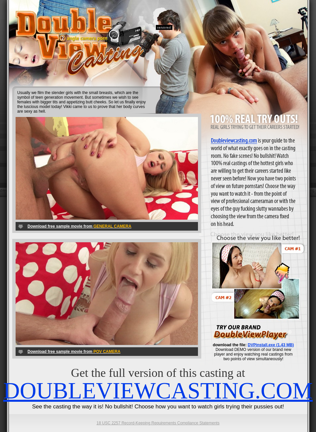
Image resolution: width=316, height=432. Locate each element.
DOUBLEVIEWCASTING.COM (158, 390)
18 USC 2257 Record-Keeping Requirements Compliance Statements (158, 423)
